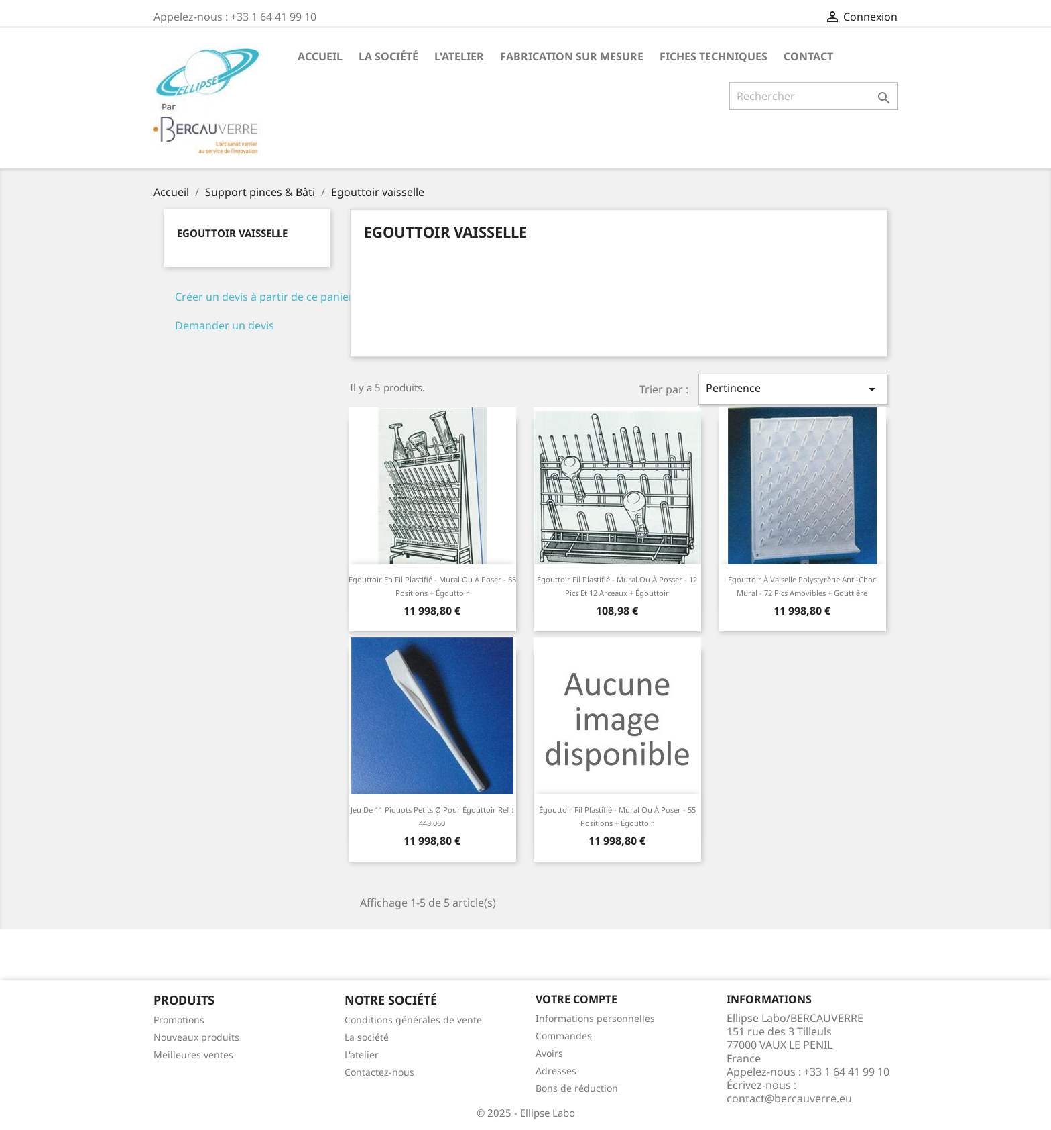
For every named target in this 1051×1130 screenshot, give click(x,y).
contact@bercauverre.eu (789, 1098)
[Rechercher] (813, 96)
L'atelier (459, 56)
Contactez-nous (379, 1072)
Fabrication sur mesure (571, 56)
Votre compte (576, 999)
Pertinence (793, 388)
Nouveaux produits (196, 1037)
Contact (808, 56)
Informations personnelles (595, 1018)
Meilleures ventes (193, 1054)
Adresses (556, 1070)
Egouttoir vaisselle (232, 233)
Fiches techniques (713, 56)
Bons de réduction (577, 1088)
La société (388, 56)
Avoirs (549, 1053)
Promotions (178, 1019)
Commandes (564, 1035)
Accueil (320, 56)
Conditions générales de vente (413, 1019)
